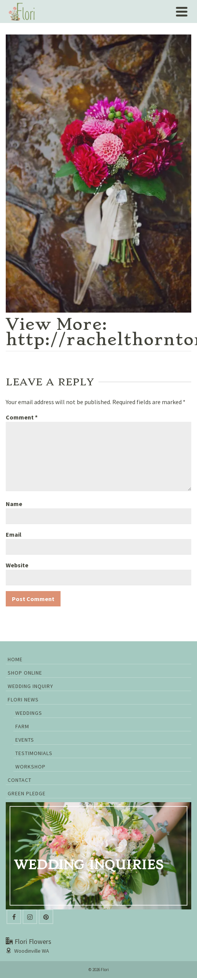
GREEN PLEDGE (27, 793)
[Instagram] (30, 916)
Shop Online (25, 672)
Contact (19, 780)
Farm (22, 726)
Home (15, 659)
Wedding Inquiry (30, 686)
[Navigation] (181, 11)
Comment (22, 417)
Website (17, 565)
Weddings (28, 712)
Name (14, 504)
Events (24, 739)
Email (13, 534)
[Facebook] (14, 916)
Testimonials (34, 753)
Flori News (23, 699)
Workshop (30, 766)
